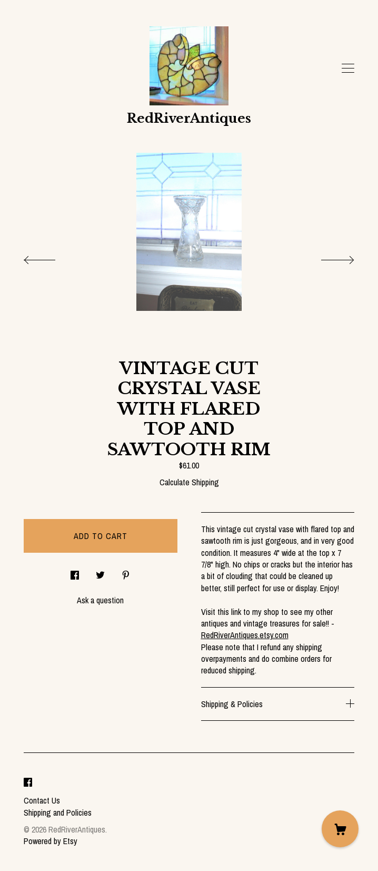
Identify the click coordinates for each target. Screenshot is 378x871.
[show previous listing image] (50, 257)
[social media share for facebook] (75, 572)
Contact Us (42, 800)
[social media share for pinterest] (126, 572)
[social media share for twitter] (100, 572)
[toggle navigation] (348, 68)
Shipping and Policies (58, 812)
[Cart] (340, 828)
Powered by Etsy (50, 841)
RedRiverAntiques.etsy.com (245, 635)
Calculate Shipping (189, 482)
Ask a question (100, 600)
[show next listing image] (328, 257)
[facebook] (28, 782)
